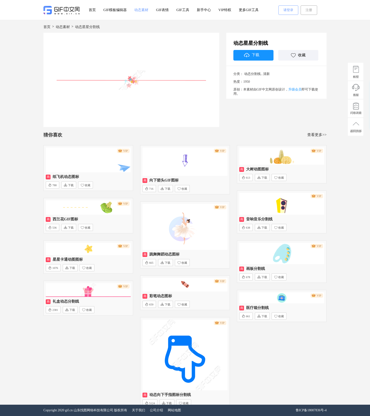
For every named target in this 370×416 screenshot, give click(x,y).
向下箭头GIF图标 (164, 180)
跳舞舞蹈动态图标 (164, 254)
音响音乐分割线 (259, 219)
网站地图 (174, 410)
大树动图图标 (257, 169)
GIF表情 (162, 10)
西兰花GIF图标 (65, 219)
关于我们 (138, 410)
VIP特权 (225, 10)
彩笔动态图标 (160, 296)
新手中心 (204, 10)
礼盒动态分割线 (66, 301)
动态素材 (141, 10)
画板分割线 (255, 269)
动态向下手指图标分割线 (170, 395)
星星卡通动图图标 (68, 259)
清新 (266, 74)
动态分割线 (252, 74)
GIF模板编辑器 (115, 10)
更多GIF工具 (249, 10)
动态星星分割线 (87, 27)
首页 (92, 10)
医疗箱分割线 (257, 308)
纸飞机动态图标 (66, 177)
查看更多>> (317, 135)
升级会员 (295, 89)
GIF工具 (182, 10)
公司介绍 (156, 410)
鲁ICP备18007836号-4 (311, 410)
